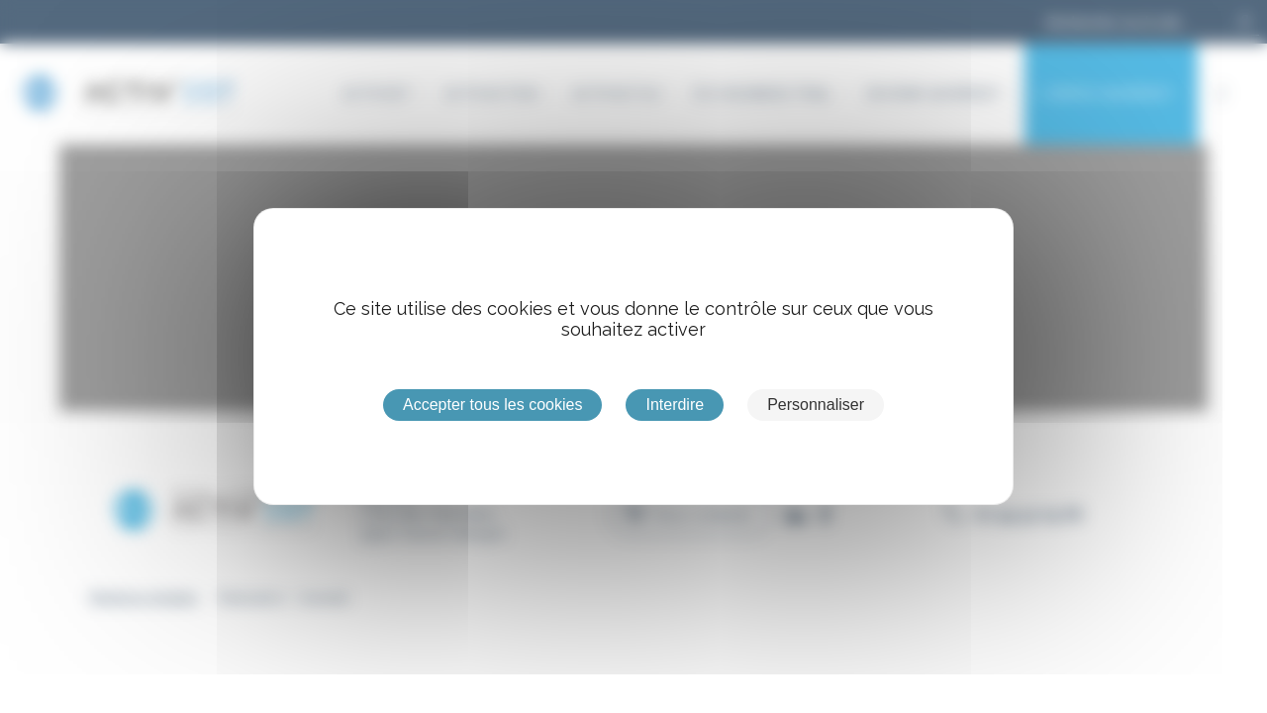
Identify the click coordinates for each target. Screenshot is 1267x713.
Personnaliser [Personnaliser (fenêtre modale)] (815, 404)
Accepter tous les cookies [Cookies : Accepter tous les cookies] (492, 404)
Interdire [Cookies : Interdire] (674, 404)
